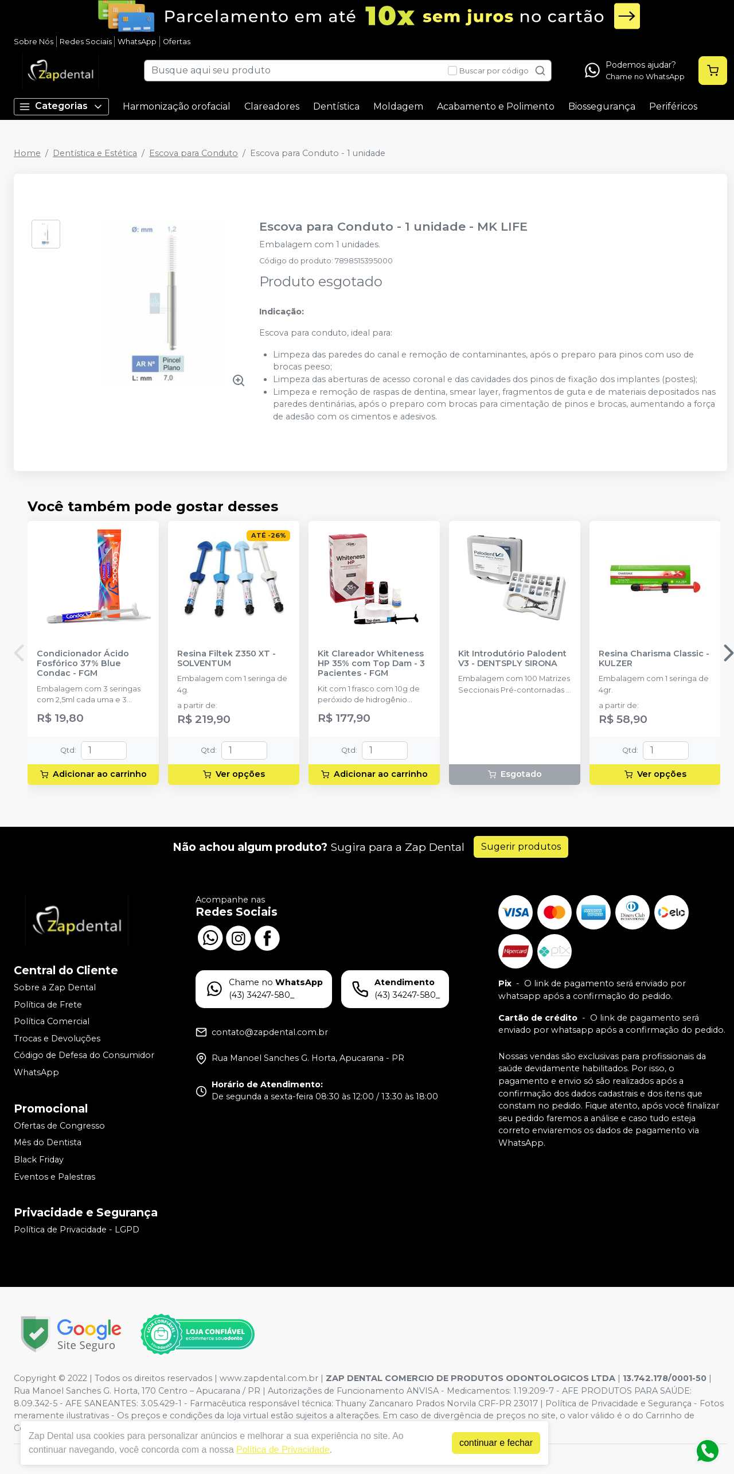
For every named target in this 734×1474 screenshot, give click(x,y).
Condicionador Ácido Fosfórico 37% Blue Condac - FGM (83, 664)
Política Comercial (51, 1021)
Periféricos (673, 106)
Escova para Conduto (193, 153)
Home (27, 153)
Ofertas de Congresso (59, 1126)
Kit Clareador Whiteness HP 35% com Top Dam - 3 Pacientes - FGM (371, 664)
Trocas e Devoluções (57, 1038)
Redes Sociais (86, 41)
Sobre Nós (33, 41)
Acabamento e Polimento (496, 106)
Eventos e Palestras (54, 1177)
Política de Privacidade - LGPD (76, 1229)
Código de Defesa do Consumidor (84, 1056)
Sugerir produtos (521, 846)
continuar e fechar (496, 1443)
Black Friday (39, 1159)
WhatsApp (137, 41)
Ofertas (176, 41)
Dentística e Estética (95, 153)
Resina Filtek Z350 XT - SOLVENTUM (226, 658)
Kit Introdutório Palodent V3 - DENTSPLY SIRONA (512, 658)
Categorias (61, 106)
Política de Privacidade (283, 1449)
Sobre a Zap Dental (55, 987)
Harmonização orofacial (177, 106)
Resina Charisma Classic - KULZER (654, 658)
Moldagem (398, 106)
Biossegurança (601, 106)
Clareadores (271, 106)
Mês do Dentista (47, 1143)
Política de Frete (48, 1004)
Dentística (336, 106)
